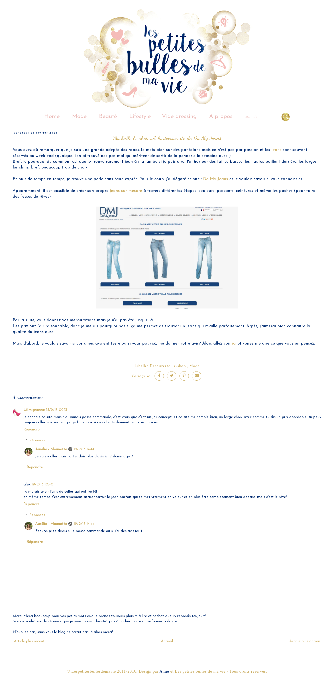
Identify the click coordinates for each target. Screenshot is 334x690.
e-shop (180, 366)
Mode (79, 117)
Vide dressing (179, 117)
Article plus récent (29, 641)
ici (235, 343)
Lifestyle (140, 117)
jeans (276, 150)
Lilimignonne (34, 410)
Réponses (37, 440)
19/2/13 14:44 (84, 449)
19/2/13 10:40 (42, 484)
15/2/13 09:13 (56, 410)
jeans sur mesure (126, 191)
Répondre (31, 429)
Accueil (167, 641)
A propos (220, 117)
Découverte (160, 366)
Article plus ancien (304, 641)
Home (52, 117)
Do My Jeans (215, 179)
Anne (164, 671)
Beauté (108, 117)
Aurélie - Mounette (51, 449)
